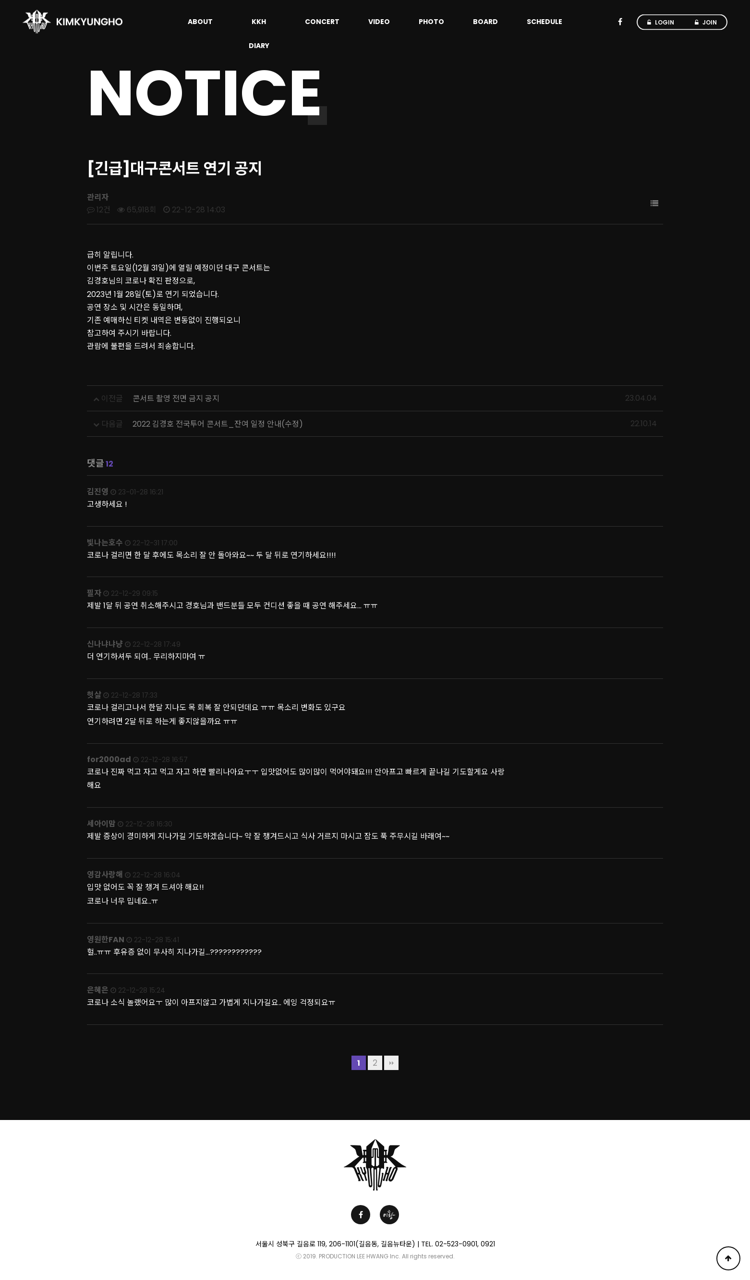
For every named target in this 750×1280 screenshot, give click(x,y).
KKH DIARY (259, 33)
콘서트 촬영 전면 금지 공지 (176, 398)
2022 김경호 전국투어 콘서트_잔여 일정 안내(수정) (218, 424)
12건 (98, 209)
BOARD (485, 21)
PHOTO (431, 21)
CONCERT (322, 21)
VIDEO (379, 21)
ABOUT (200, 21)
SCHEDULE (544, 21)
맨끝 (391, 1063)
